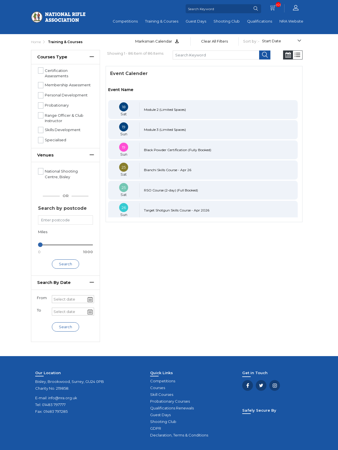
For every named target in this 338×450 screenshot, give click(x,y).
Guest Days (196, 21)
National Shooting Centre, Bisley (61, 174)
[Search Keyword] (218, 8)
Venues (45, 155)
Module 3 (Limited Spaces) (165, 129)
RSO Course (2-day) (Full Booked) (171, 190)
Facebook (247, 385)
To (39, 310)
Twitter (261, 385)
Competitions (125, 21)
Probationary (57, 105)
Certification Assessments (56, 73)
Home (36, 42)
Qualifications (259, 21)
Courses (157, 387)
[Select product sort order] (281, 41)
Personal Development (66, 95)
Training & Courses (161, 21)
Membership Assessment (68, 85)
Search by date (54, 282)
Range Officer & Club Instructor (64, 118)
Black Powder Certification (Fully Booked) (177, 150)
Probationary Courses (170, 401)
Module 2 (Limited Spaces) (165, 109)
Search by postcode (62, 208)
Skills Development (63, 129)
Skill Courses (161, 394)
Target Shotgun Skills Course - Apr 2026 (176, 210)
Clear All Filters (214, 41)
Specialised (55, 140)
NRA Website (291, 21)
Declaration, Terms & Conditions (179, 435)
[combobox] (69, 299)
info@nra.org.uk (62, 398)
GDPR (155, 428)
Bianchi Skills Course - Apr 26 (167, 170)
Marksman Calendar (157, 41)
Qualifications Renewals (172, 408)
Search (65, 264)
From (42, 297)
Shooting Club (227, 21)
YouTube (274, 385)
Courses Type (52, 56)
